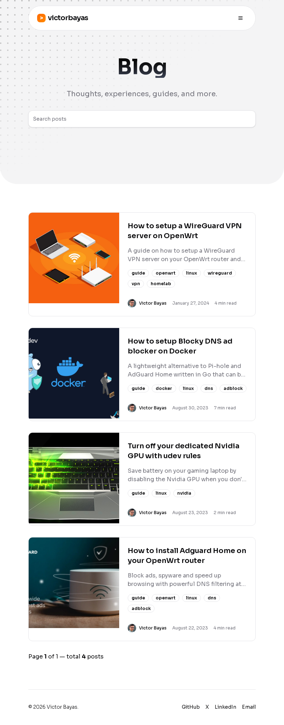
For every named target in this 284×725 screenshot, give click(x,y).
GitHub (191, 707)
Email (249, 707)
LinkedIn (225, 707)
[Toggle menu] (240, 18)
